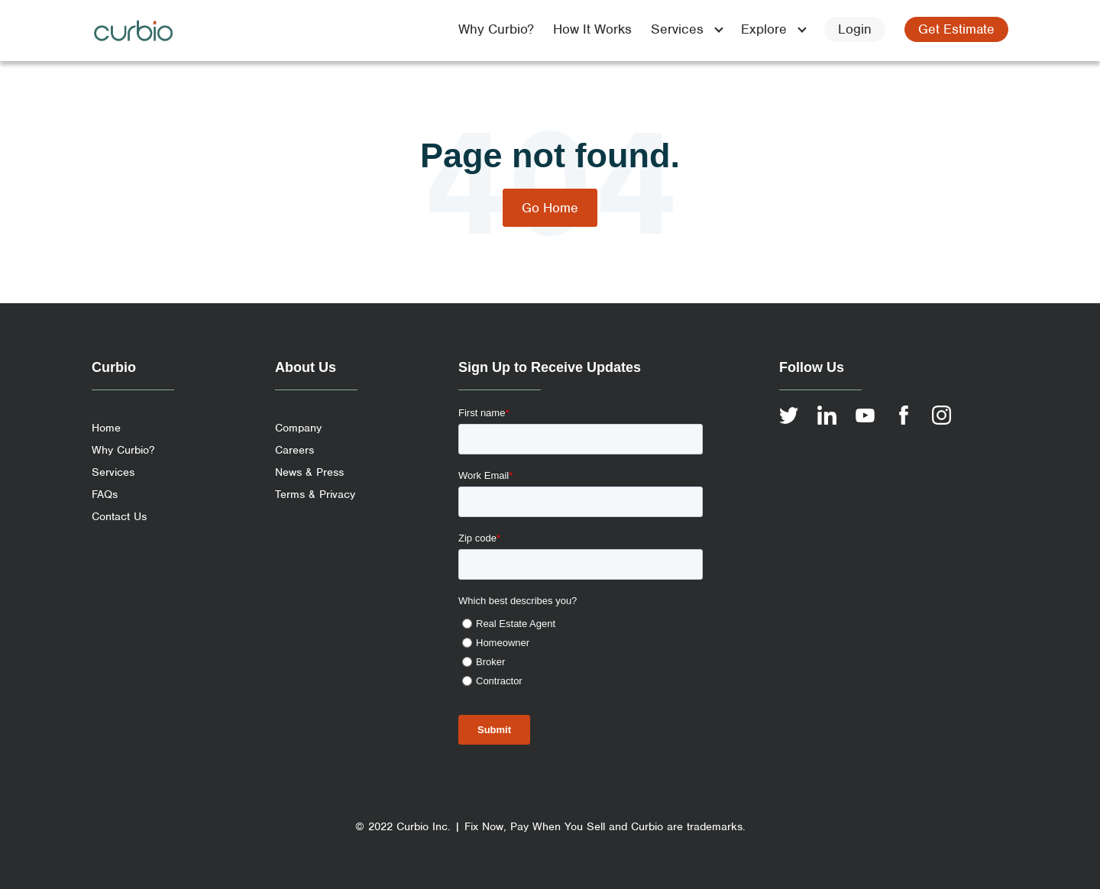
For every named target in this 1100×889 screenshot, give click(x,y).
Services (677, 29)
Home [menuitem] (106, 428)
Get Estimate (956, 29)
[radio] (582, 623)
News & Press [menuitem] (309, 472)
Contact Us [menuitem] (119, 516)
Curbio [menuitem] (114, 367)
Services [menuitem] (113, 472)
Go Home (550, 207)
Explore (764, 29)
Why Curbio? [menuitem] (123, 450)
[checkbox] (580, 650)
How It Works (592, 29)
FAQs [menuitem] (105, 494)
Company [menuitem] (298, 428)
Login (855, 29)
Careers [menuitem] (294, 450)
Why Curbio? (496, 29)
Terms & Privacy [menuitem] (315, 494)
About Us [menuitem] (305, 367)
